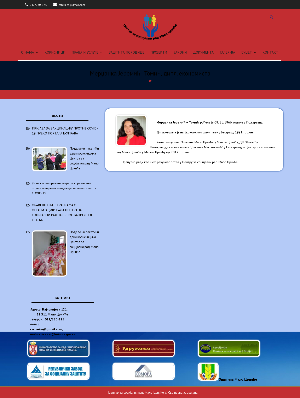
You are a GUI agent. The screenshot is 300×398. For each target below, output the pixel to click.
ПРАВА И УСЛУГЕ (85, 52)
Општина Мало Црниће (227, 379)
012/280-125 (38, 5)
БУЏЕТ (246, 52)
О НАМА (27, 52)
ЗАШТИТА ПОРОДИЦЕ (126, 52)
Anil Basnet (267, 392)
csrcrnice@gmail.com (72, 5)
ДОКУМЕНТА (203, 52)
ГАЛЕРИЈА (227, 52)
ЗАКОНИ (180, 52)
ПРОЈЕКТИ (158, 52)
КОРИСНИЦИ (55, 52)
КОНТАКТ (270, 52)
